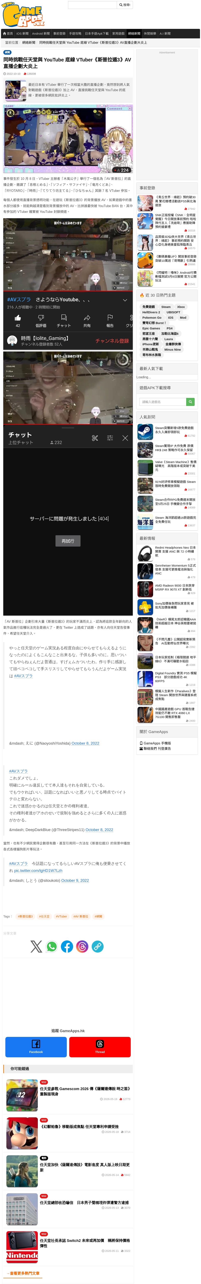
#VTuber (61, 916)
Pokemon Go (152, 317)
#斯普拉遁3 (25, 916)
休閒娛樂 (150, 33)
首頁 (8, 33)
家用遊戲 (118, 33)
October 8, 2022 (85, 743)
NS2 (44, 1082)
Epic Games (151, 328)
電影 (44, 1158)
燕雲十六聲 (150, 339)
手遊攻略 (75, 33)
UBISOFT (173, 312)
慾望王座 (149, 333)
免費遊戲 (149, 307)
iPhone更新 (151, 344)
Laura (168, 339)
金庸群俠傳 (173, 344)
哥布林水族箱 (151, 355)
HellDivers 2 (151, 312)
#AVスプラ (23, 676)
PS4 (169, 328)
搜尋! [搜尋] (124, 5)
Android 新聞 (41, 33)
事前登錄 (59, 33)
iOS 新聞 (22, 33)
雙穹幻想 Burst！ (154, 323)
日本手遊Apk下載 (97, 33)
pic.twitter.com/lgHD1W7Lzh (38, 870)
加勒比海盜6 (169, 333)
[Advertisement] (68, 711)
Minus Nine (172, 349)
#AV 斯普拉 (81, 916)
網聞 (7, 52)
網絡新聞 (134, 33)
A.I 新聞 (165, 33)
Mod (183, 317)
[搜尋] (92, 5)
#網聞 (98, 916)
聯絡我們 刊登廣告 (155, 748)
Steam (166, 307)
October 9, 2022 (75, 880)
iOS (171, 317)
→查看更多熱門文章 (22, 1273)
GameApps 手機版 (155, 743)
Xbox (181, 307)
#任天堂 (44, 916)
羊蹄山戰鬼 (150, 349)
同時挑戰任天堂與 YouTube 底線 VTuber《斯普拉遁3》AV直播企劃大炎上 (93, 42)
